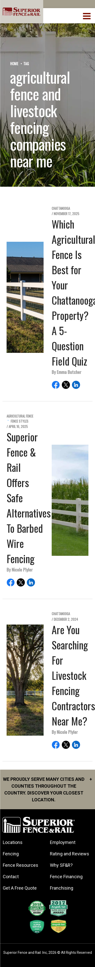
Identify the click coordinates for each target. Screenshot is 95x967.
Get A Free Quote (20, 888)
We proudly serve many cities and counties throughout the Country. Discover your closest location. (47, 789)
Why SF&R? (61, 865)
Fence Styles (19, 421)
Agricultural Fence (20, 416)
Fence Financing (66, 876)
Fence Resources (20, 865)
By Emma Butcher (66, 372)
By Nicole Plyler (20, 569)
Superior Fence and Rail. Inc (25, 953)
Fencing (11, 853)
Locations (13, 842)
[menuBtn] (87, 15)
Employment (62, 842)
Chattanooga (61, 208)
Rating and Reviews (69, 853)
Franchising (61, 888)
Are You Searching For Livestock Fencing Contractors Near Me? (73, 675)
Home (14, 63)
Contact (11, 876)
